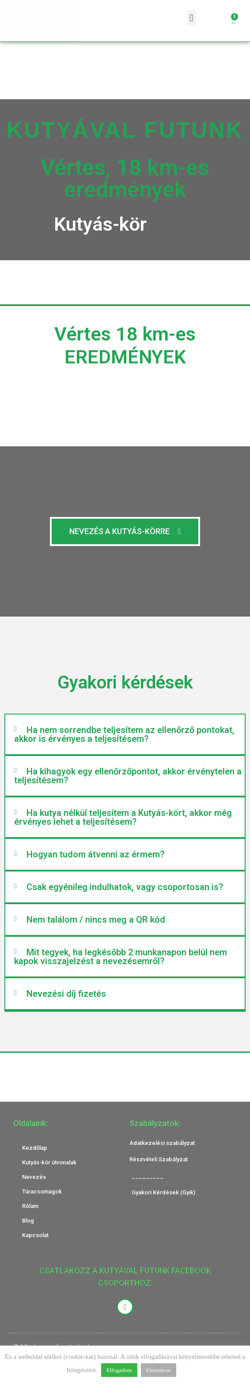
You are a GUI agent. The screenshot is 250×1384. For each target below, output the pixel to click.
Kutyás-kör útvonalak (49, 1162)
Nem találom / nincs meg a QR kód (96, 919)
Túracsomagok (42, 1191)
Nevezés (34, 1177)
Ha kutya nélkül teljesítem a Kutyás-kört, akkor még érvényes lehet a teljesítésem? (123, 817)
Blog (28, 1220)
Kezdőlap (34, 1148)
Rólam (30, 1206)
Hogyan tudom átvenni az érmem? (95, 854)
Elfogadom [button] (119, 1370)
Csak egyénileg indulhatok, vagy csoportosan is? (125, 887)
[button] (191, 18)
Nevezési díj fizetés (66, 993)
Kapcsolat (35, 1235)
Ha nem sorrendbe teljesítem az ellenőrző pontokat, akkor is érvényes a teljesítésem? (124, 734)
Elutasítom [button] (158, 1370)
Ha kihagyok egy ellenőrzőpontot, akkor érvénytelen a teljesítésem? (128, 776)
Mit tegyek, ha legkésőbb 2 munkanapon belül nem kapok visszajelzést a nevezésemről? (120, 956)
